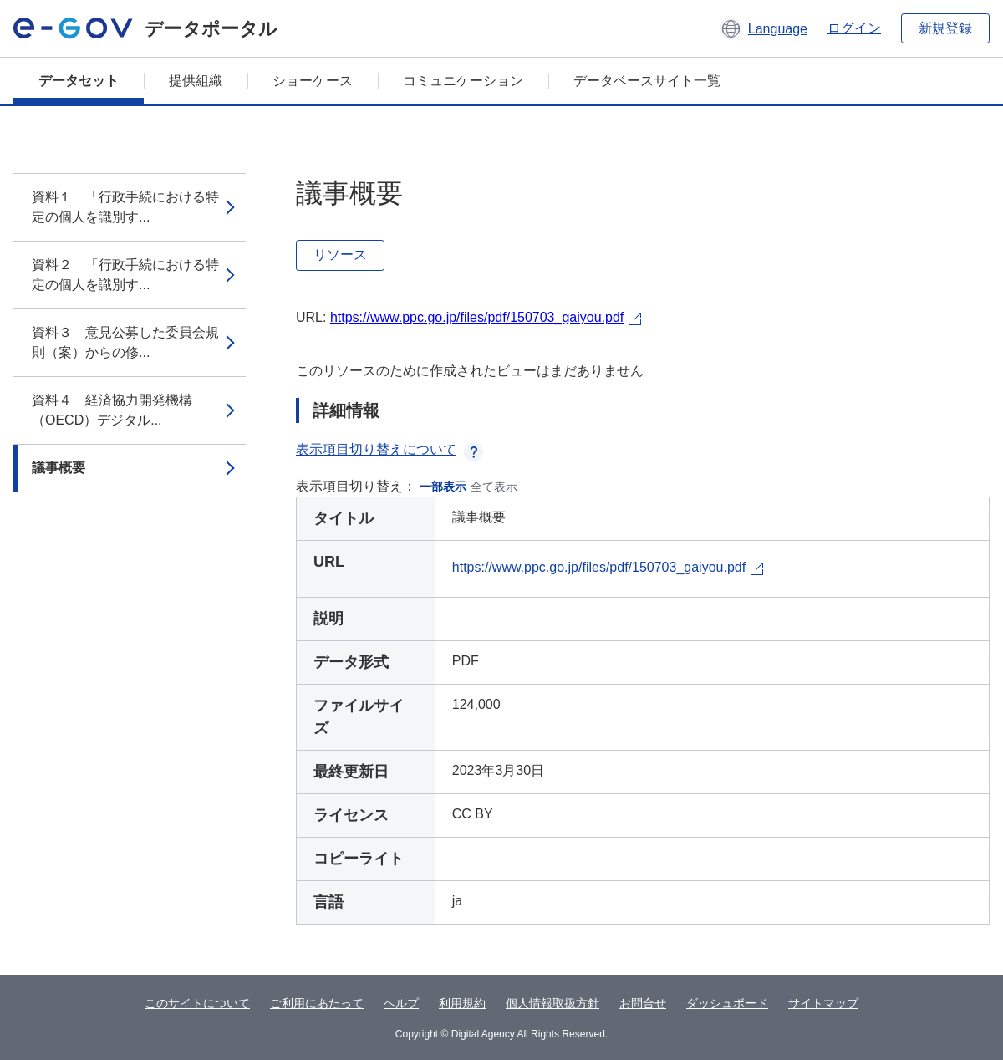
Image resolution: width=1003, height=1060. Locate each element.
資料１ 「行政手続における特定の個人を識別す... (125, 207)
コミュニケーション (463, 81)
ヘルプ (401, 1003)
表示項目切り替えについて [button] (389, 449)
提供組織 (195, 81)
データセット (78, 81)
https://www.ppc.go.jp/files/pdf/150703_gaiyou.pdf (477, 317)
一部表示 (443, 486)
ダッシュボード (727, 1003)
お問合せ (642, 1003)
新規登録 (945, 28)
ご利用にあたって (317, 1003)
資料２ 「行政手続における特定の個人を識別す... (125, 274)
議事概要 (58, 468)
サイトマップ (823, 1003)
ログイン (854, 28)
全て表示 (494, 486)
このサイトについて (197, 1003)
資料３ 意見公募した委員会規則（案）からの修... (125, 342)
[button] (763, 28)
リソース (340, 254)
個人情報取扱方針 (552, 1003)
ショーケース (312, 81)
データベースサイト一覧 (646, 81)
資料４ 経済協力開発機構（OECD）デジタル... (112, 410)
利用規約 (462, 1003)
